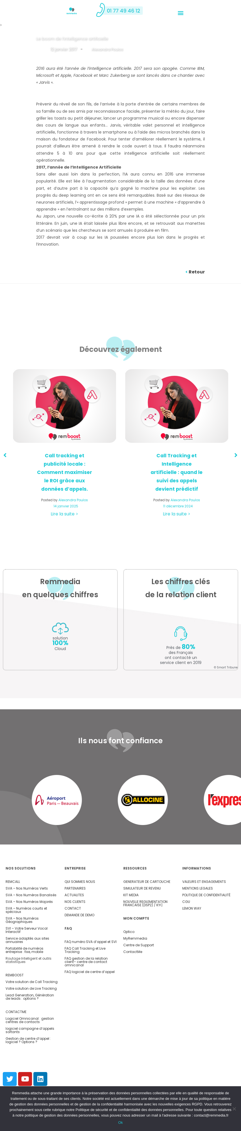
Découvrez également (120, 348)
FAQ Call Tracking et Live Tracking (85, 950)
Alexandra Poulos (108, 49)
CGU (186, 901)
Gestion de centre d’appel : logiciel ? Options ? (28, 1040)
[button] (180, 13)
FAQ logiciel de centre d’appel (90, 971)
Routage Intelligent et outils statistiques (28, 960)
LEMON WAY (191, 908)
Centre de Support (138, 945)
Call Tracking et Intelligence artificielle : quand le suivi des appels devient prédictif (177, 472)
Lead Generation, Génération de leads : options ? (30, 997)
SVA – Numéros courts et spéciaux (26, 910)
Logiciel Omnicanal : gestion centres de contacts (30, 1020)
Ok (120, 1122)
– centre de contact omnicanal (86, 963)
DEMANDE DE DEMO (79, 915)
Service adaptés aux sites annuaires (27, 940)
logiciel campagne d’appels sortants (30, 1030)
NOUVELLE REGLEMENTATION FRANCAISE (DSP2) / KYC (145, 903)
